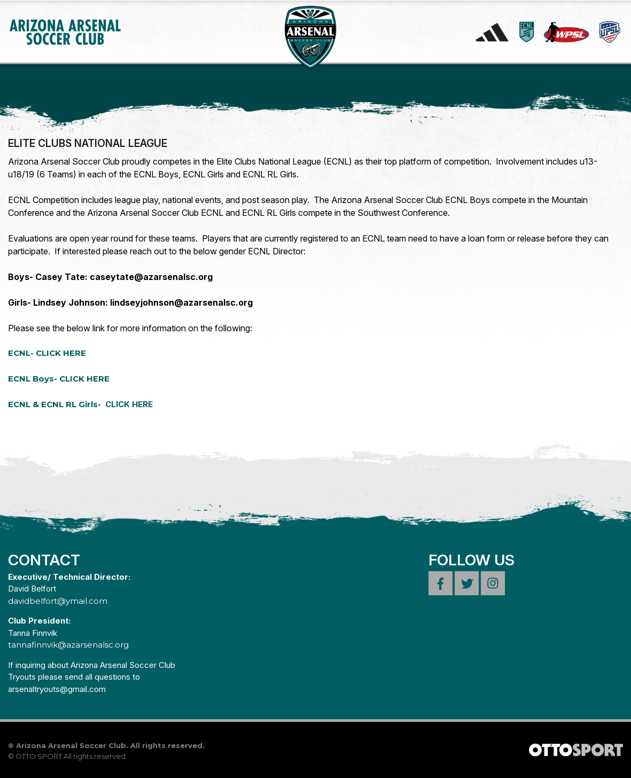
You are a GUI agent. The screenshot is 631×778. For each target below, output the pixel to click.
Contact (44, 560)
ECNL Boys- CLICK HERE (59, 379)
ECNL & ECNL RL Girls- (80, 404)
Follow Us (472, 560)
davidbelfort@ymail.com (57, 601)
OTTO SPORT (38, 756)
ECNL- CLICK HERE (47, 353)
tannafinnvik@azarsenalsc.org (68, 645)
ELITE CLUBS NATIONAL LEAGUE (87, 143)
